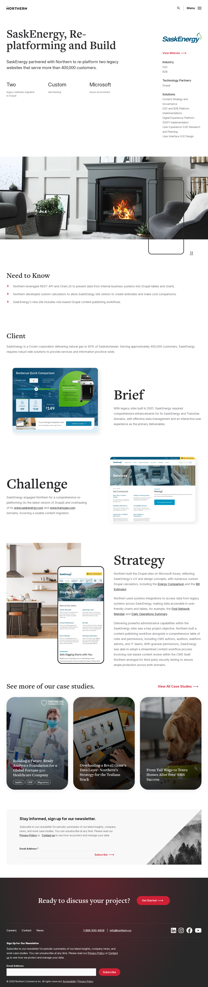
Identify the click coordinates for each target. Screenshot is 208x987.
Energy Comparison (171, 584)
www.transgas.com (62, 508)
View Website (171, 52)
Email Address (28, 848)
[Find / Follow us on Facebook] (189, 930)
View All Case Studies (175, 686)
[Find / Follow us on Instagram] (181, 930)
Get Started (149, 900)
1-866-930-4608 (93, 930)
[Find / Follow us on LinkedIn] (173, 930)
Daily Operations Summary (149, 614)
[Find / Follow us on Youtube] (198, 930)
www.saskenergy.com (28, 508)
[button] (191, 252)
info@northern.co (120, 930)
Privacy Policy (28, 835)
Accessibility (69, 981)
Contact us (48, 835)
